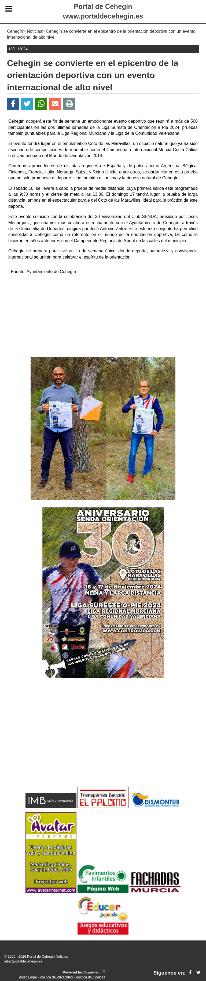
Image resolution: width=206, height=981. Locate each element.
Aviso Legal (28, 977)
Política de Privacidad (56, 977)
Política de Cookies (90, 977)
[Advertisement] (103, 316)
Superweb (92, 972)
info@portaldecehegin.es (23, 961)
